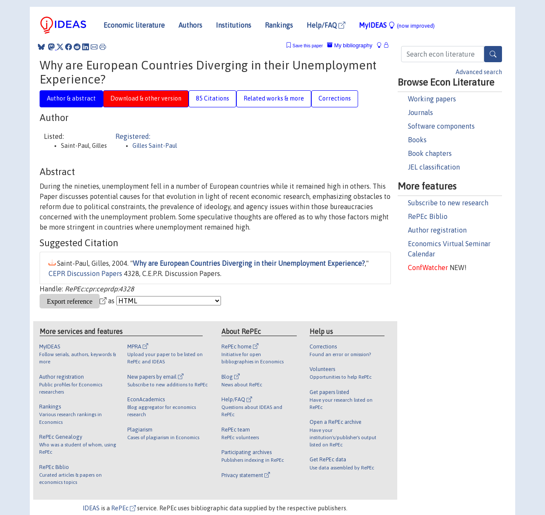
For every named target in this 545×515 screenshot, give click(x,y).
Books (417, 140)
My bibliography (349, 45)
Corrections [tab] (334, 98)
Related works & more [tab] (274, 98)
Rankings (279, 25)
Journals (420, 112)
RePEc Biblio (427, 216)
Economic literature (134, 25)
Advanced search (479, 72)
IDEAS (91, 508)
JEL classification (434, 167)
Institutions (233, 25)
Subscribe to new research (448, 203)
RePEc (123, 508)
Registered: (132, 136)
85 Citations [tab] (212, 98)
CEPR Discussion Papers (85, 273)
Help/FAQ (326, 25)
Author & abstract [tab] (71, 98)
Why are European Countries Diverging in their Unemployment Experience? (249, 263)
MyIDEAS (397, 25)
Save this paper (308, 45)
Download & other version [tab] (145, 98)
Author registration (437, 230)
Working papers (432, 99)
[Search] (493, 54)
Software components (441, 126)
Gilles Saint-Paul (154, 145)
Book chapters (430, 153)
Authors (190, 25)
